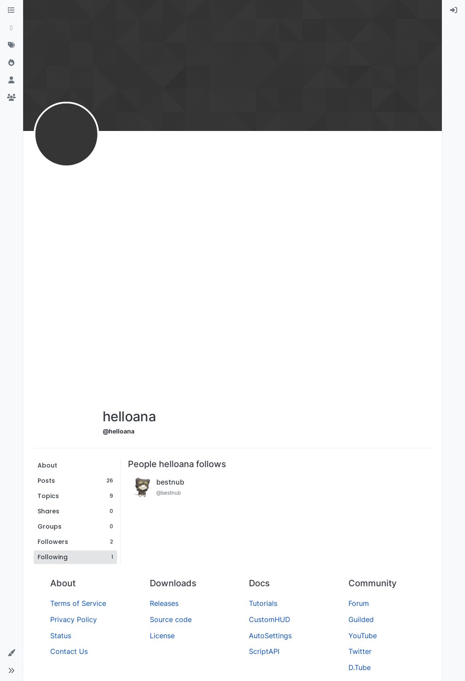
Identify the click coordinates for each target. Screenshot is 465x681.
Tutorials (263, 603)
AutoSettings (270, 635)
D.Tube (359, 667)
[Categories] (11, 10)
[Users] (11, 80)
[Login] (454, 10)
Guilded (361, 619)
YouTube (362, 635)
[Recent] (11, 28)
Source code (171, 619)
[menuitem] (454, 10)
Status (60, 635)
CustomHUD (269, 619)
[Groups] (11, 98)
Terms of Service (78, 603)
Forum (358, 603)
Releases (164, 603)
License (162, 635)
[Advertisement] (129, 271)
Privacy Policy (73, 619)
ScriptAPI (264, 651)
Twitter (360, 651)
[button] (11, 653)
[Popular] (11, 63)
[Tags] (11, 45)
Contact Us (69, 651)
